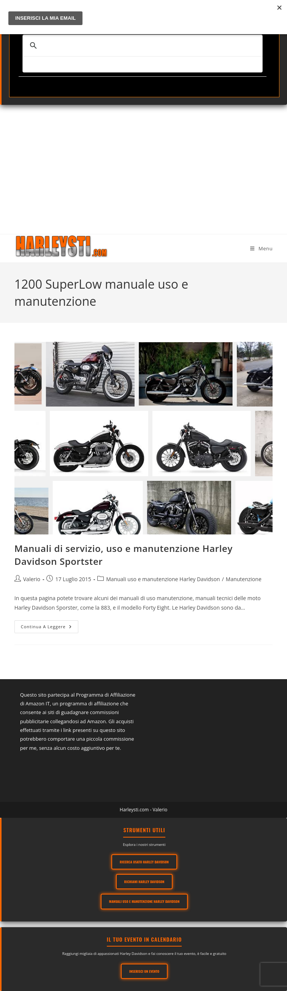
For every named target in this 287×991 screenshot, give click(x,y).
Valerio (31, 579)
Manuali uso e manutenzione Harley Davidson (163, 579)
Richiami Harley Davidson (144, 881)
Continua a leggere (49, 628)
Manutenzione (244, 579)
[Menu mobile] (261, 248)
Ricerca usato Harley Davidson (144, 862)
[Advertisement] (143, 162)
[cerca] (141, 45)
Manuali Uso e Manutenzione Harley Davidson (144, 901)
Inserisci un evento (144, 971)
